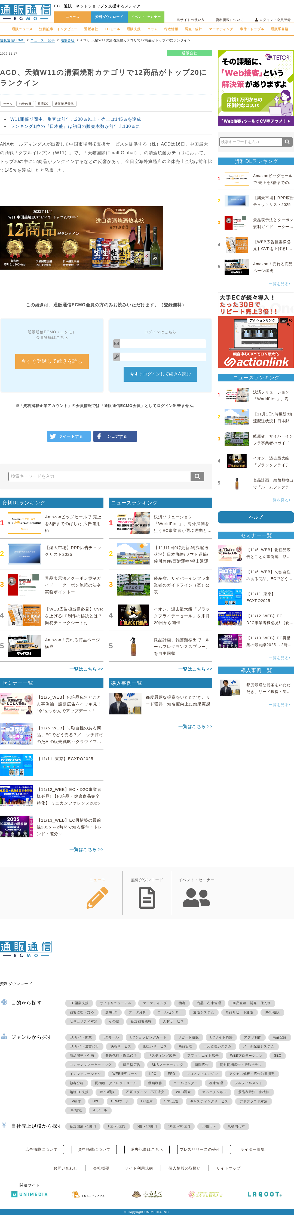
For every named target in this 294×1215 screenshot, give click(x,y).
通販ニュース (22, 29)
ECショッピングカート (148, 1037)
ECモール (112, 29)
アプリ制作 (252, 1037)
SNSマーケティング (167, 1065)
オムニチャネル (214, 1092)
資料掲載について (230, 19)
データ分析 (137, 1012)
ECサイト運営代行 (84, 1046)
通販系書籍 (279, 29)
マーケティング (221, 29)
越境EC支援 (79, 1092)
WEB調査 (183, 1092)
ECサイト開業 (81, 1037)
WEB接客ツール (125, 1074)
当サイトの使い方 (191, 19)
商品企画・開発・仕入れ (251, 1003)
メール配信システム (258, 1046)
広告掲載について (41, 1149)
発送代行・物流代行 (121, 1055)
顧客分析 (77, 1083)
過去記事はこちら (147, 1149)
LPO (152, 1074)
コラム (152, 29)
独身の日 (25, 103)
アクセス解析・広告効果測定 (251, 1074)
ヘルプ (256, 517)
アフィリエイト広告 (203, 1055)
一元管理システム (217, 1046)
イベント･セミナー (146, 17)
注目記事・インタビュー (58, 29)
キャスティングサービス (209, 1101)
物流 (182, 1003)
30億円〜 (209, 1126)
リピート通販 (188, 1037)
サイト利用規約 (139, 1168)
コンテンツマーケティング (91, 1065)
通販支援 (134, 29)
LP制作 (75, 1101)
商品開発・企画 (82, 1055)
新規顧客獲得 (141, 1021)
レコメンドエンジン (202, 1074)
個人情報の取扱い (185, 1168)
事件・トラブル (252, 29)
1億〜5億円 (116, 1126)
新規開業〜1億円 (83, 1126)
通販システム (203, 1012)
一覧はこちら (83, 669)
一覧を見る (279, 284)
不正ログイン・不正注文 (145, 1092)
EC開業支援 (79, 1003)
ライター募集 (252, 1149)
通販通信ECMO (12, 40)
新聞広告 (202, 1065)
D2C (96, 1101)
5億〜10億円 (147, 1126)
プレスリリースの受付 (200, 1149)
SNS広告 (171, 1101)
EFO (171, 1074)
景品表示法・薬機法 (254, 1092)
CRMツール (120, 1101)
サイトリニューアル (115, 1003)
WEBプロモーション (246, 1055)
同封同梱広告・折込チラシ (241, 1065)
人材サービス (173, 1021)
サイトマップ (228, 1168)
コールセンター (170, 1012)
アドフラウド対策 (253, 1101)
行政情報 (171, 29)
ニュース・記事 (42, 40)
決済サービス (121, 1046)
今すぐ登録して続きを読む (52, 361)
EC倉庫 (147, 1101)
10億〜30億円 (179, 1126)
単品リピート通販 (239, 1012)
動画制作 (155, 1083)
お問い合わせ (65, 1168)
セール (8, 103)
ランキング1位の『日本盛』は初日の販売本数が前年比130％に (75, 126)
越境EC (43, 103)
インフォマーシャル (85, 1074)
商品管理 (185, 1046)
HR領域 (76, 1110)
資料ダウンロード (109, 17)
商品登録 (280, 1037)
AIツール (100, 1110)
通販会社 (91, 29)
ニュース (72, 17)
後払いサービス (155, 1046)
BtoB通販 (272, 1012)
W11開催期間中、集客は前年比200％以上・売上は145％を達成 (75, 119)
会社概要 (101, 1168)
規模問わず (236, 1126)
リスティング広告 (162, 1055)
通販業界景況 (64, 103)
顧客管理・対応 (82, 1012)
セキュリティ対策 (83, 1021)
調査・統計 (193, 29)
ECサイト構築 (221, 1037)
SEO (277, 1055)
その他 (114, 1021)
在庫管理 (216, 1083)
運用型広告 (131, 1065)
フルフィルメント (248, 1083)
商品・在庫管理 (209, 1003)
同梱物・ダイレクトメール (116, 1083)
